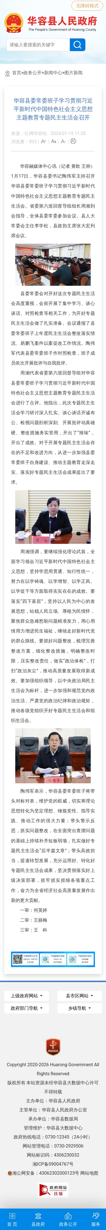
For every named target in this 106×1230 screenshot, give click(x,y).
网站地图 (89, 1173)
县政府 (38, 1219)
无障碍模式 (87, 5)
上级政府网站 (25, 995)
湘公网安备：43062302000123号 (43, 1173)
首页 (16, 72)
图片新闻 (73, 72)
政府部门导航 (25, 1008)
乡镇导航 (77, 1008)
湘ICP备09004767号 (53, 1164)
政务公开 (32, 72)
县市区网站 (78, 995)
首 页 (12, 1219)
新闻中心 (53, 72)
